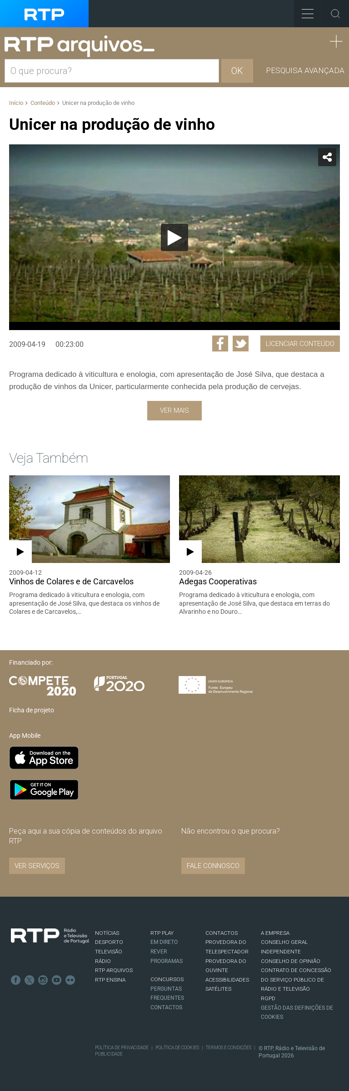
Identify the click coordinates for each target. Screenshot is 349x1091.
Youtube (57, 980)
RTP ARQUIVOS (114, 970)
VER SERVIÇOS (37, 866)
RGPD (268, 998)
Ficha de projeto (31, 710)
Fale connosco (213, 866)
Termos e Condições (228, 1047)
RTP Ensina (110, 980)
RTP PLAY (162, 933)
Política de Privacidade (122, 1047)
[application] (174, 237)
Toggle (335, 13)
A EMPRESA (275, 933)
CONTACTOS (221, 933)
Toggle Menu (304, 10)
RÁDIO (103, 961)
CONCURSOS (167, 979)
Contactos (166, 1007)
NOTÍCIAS (107, 933)
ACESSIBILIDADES (227, 980)
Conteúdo (42, 102)
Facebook (16, 980)
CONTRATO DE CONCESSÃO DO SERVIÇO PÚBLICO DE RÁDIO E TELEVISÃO (296, 979)
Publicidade (109, 1054)
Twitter (30, 980)
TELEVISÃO (108, 951)
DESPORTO (109, 942)
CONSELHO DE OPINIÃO (290, 961)
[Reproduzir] (174, 237)
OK (237, 70)
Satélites (218, 989)
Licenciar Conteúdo (300, 344)
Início (16, 102)
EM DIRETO (164, 942)
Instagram (43, 980)
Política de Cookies (177, 1047)
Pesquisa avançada (305, 70)
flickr (70, 980)
